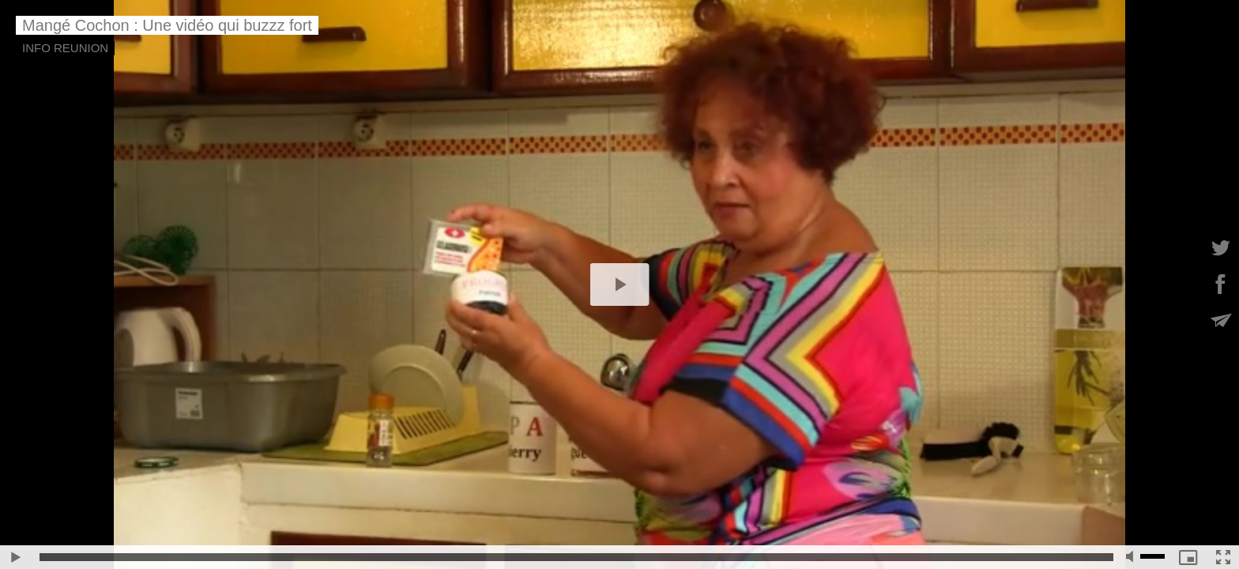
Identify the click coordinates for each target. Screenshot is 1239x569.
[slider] (576, 557)
